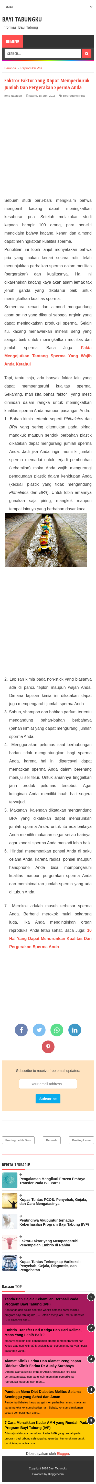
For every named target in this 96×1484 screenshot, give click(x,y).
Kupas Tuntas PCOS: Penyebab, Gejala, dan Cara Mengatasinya (53, 1202)
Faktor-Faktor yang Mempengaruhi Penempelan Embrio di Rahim (48, 1243)
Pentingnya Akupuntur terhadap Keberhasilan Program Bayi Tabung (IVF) (54, 1222)
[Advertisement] (48, 148)
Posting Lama (81, 1140)
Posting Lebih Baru (18, 1140)
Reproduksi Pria (73, 95)
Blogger (63, 1454)
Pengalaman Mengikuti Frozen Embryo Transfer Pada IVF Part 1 (52, 1181)
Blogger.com (56, 1474)
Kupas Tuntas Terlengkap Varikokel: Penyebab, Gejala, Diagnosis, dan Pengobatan (50, 1266)
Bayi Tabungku (22, 19)
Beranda (51, 1140)
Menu (12, 41)
